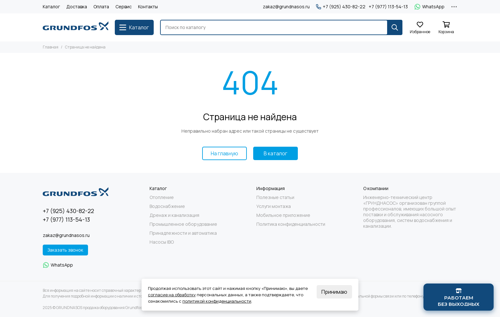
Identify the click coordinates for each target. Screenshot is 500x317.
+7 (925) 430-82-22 (340, 7)
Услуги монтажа (273, 206)
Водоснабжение (167, 206)
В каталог (275, 153)
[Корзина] (446, 27)
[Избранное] (420, 27)
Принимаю (334, 291)
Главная (50, 47)
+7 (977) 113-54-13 (388, 7)
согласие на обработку (172, 295)
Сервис (123, 7)
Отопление (162, 197)
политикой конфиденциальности (216, 301)
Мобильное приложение (283, 215)
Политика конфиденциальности (290, 224)
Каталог (51, 7)
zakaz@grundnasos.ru (286, 7)
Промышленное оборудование (183, 224)
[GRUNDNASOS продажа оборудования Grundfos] (75, 27)
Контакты (148, 7)
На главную (224, 153)
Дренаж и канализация (174, 215)
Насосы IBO (162, 242)
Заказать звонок (65, 250)
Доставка (76, 7)
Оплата (101, 7)
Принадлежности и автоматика (183, 233)
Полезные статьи (275, 197)
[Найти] (394, 27)
